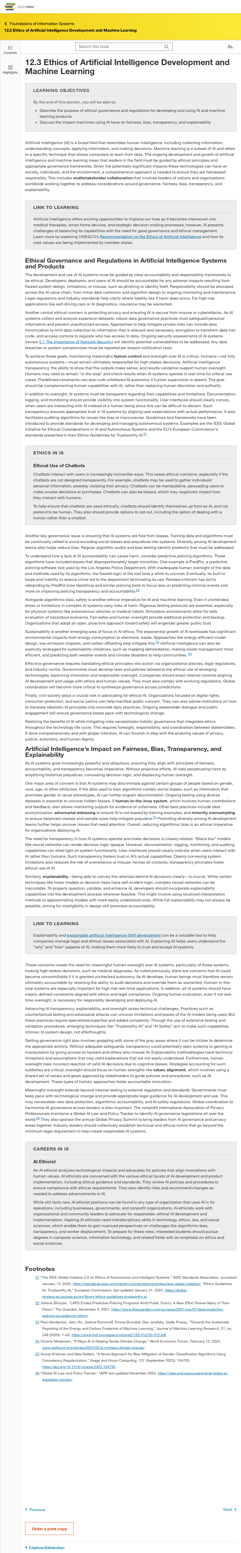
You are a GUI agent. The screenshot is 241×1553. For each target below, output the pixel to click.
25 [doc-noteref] (154, 817)
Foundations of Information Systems (39, 23)
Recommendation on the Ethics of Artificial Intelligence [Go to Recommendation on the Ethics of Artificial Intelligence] (150, 236)
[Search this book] (118, 47)
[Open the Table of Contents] (10, 50)
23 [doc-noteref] (157, 642)
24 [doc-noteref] (190, 654)
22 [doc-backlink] (37, 1303)
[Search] (166, 47)
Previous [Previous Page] (34, 1509)
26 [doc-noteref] (38, 1118)
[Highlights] (10, 69)
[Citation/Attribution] (130, 1548)
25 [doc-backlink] (37, 1354)
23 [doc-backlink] (37, 1322)
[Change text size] (230, 46)
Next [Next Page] (230, 1509)
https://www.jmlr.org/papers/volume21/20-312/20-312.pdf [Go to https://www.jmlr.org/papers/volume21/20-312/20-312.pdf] (119, 1335)
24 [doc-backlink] (37, 1341)
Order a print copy (49, 1528)
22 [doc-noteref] (138, 590)
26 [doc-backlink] (37, 1373)
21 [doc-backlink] (37, 1277)
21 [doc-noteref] (145, 434)
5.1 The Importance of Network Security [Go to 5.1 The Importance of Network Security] (75, 341)
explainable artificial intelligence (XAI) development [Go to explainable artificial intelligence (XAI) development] (114, 935)
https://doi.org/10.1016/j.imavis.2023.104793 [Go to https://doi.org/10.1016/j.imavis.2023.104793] (79, 1366)
